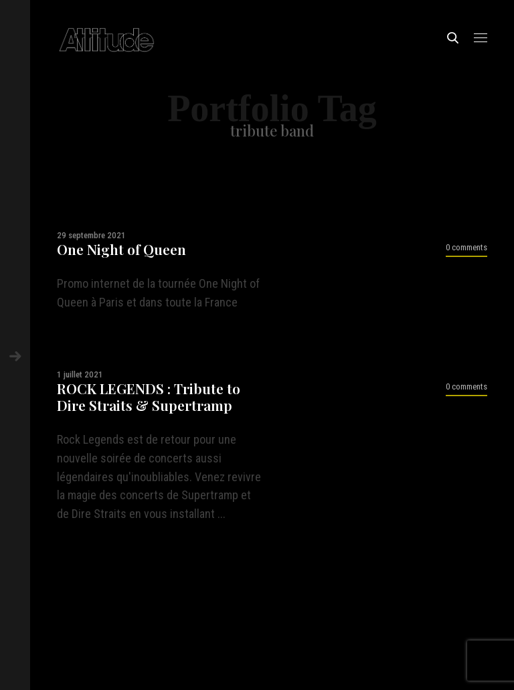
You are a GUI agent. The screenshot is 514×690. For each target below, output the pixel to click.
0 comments (466, 247)
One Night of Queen (121, 249)
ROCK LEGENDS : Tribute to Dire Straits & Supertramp (148, 397)
